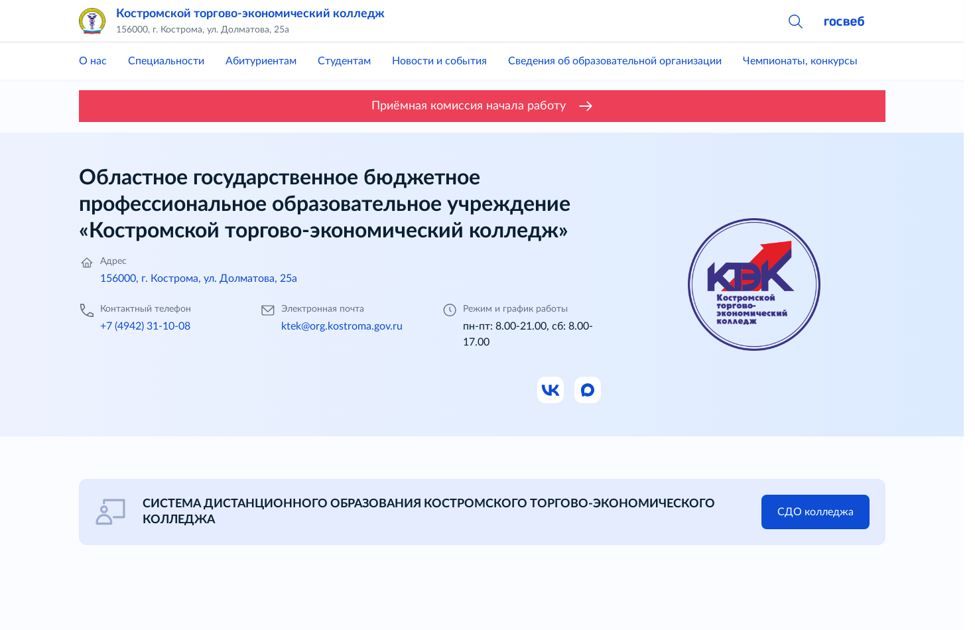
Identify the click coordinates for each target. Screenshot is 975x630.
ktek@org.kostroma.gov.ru (342, 326)
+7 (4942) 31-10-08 (145, 326)
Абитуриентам (261, 61)
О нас (93, 61)
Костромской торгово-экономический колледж (250, 14)
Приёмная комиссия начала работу (481, 106)
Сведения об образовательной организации (615, 61)
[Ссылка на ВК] (551, 391)
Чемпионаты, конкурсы (800, 61)
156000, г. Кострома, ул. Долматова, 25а (198, 278)
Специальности (166, 61)
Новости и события (439, 61)
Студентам (344, 61)
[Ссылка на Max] (588, 391)
